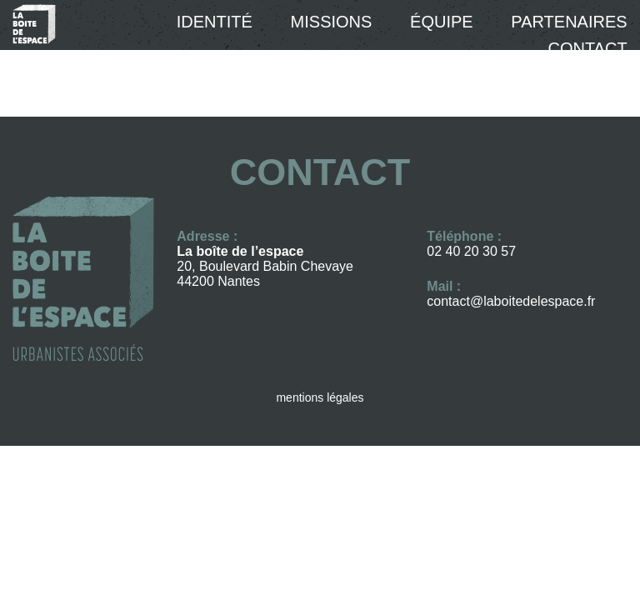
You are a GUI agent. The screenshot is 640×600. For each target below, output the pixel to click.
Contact (587, 48)
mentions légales (319, 397)
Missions (331, 21)
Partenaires (569, 21)
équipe (441, 21)
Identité (214, 21)
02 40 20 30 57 (471, 251)
